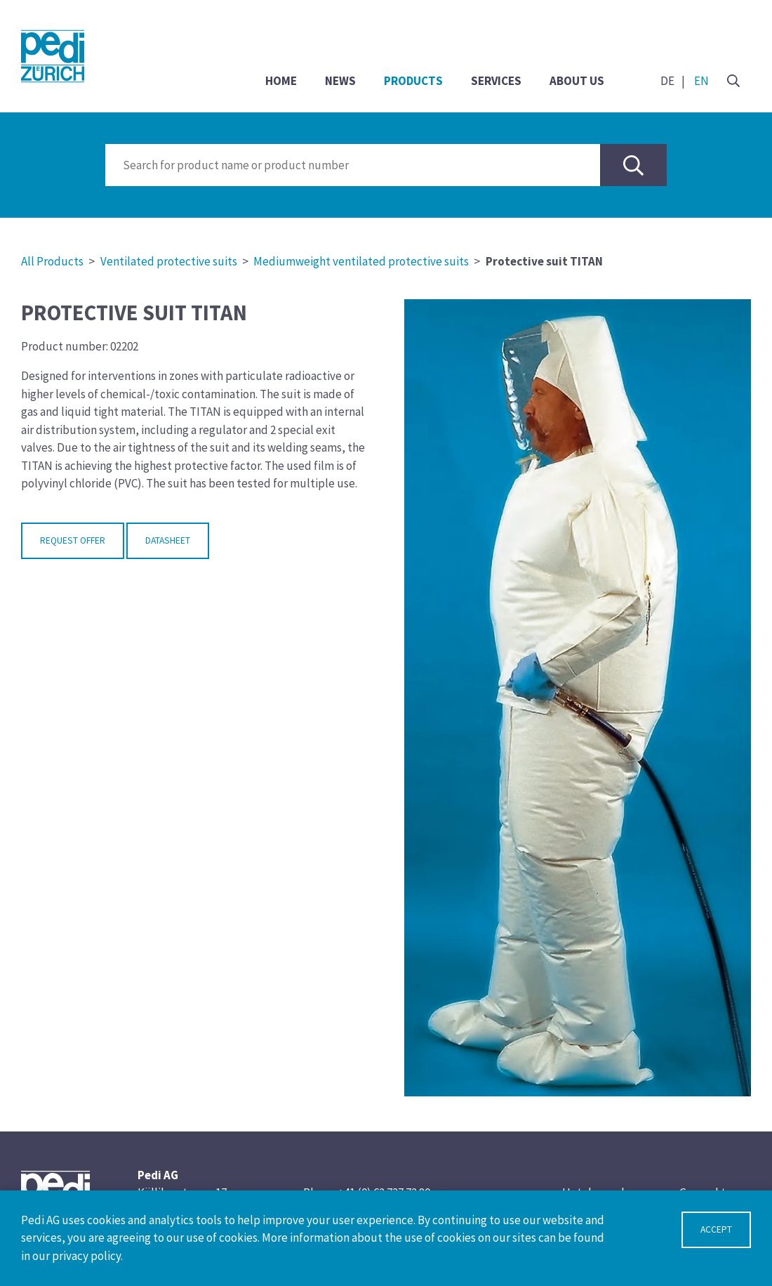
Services (496, 80)
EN (701, 80)
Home (281, 80)
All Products (52, 261)
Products (413, 80)
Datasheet (167, 540)
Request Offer (72, 540)
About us (577, 80)
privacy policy (86, 1256)
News (340, 80)
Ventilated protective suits (168, 261)
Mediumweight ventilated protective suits (361, 261)
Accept (716, 1229)
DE (667, 80)
